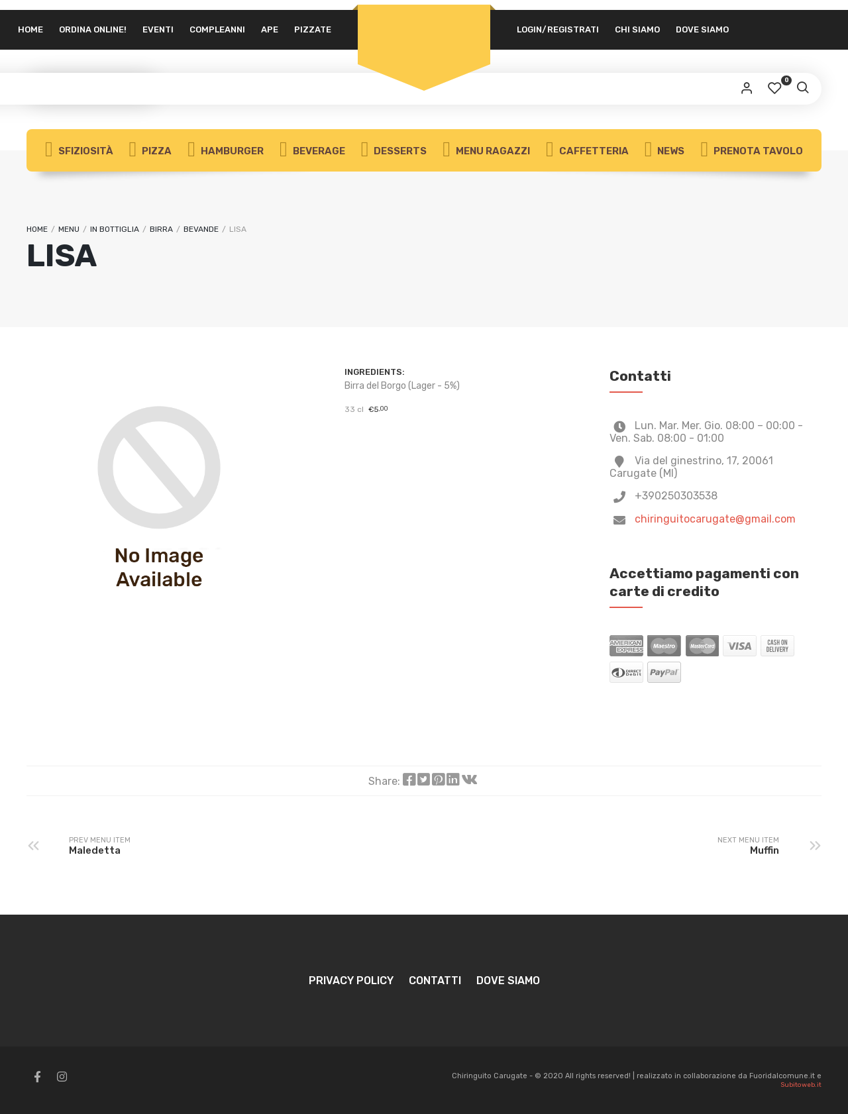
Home (30, 29)
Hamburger (225, 150)
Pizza (150, 150)
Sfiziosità (79, 150)
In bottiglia (114, 229)
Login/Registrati (558, 29)
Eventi (158, 29)
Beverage (312, 150)
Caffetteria (587, 150)
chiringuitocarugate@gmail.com (715, 519)
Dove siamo (702, 29)
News (665, 150)
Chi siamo (637, 29)
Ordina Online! (93, 29)
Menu (69, 229)
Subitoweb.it (801, 1085)
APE (269, 29)
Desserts (394, 150)
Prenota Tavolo (751, 150)
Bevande (201, 229)
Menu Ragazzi (486, 150)
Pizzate (312, 29)
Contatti (435, 980)
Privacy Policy (351, 980)
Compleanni (217, 29)
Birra (161, 229)
